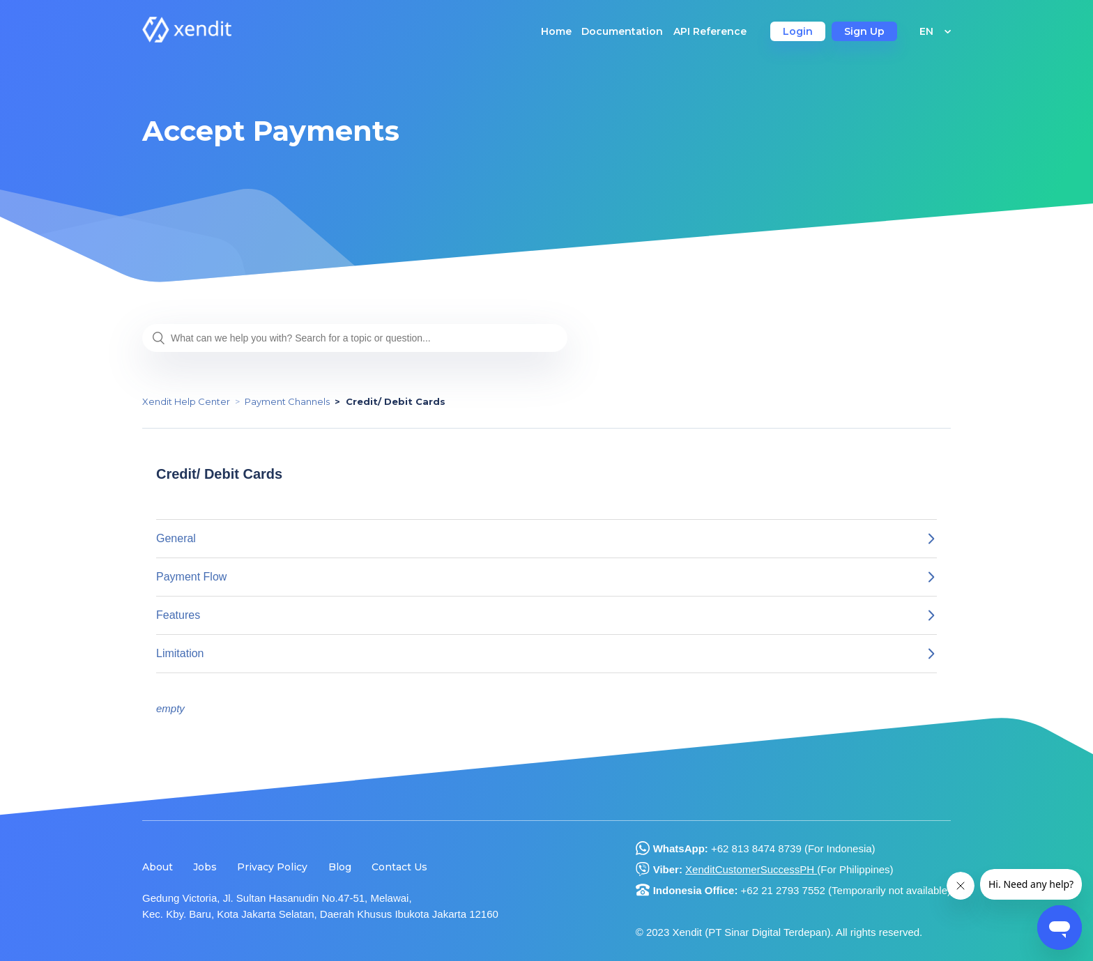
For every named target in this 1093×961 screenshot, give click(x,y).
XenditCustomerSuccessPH (751, 869)
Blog (339, 867)
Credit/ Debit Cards (395, 401)
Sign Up (864, 31)
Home (556, 31)
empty (170, 708)
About (157, 867)
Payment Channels (287, 401)
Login (798, 31)
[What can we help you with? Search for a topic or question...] (354, 338)
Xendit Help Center (186, 401)
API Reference (710, 31)
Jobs (205, 867)
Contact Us (399, 867)
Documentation (622, 31)
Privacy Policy (272, 867)
